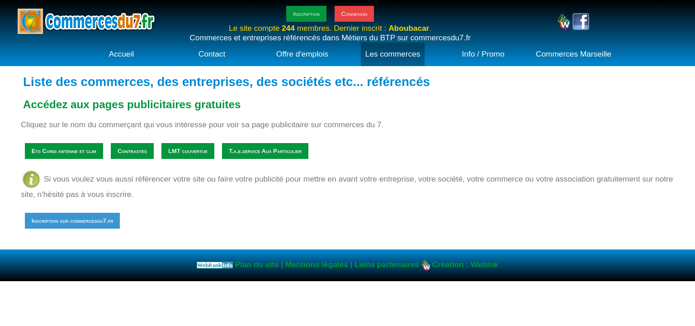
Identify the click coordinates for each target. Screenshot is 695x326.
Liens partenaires (387, 264)
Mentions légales (316, 264)
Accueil (121, 53)
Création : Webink (465, 264)
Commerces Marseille (573, 53)
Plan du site (257, 264)
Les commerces (393, 53)
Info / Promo (483, 53)
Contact (212, 53)
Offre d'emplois (302, 53)
